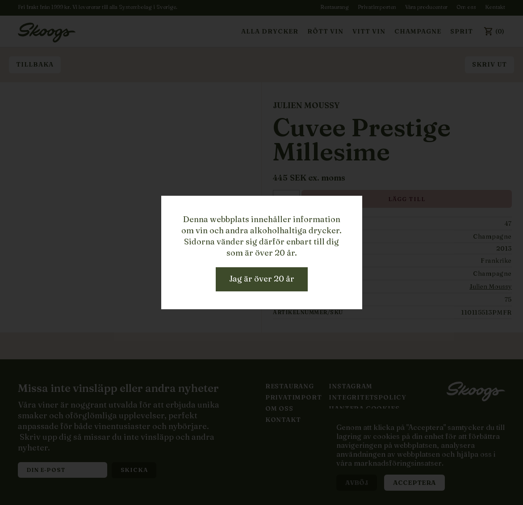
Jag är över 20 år (261, 279)
